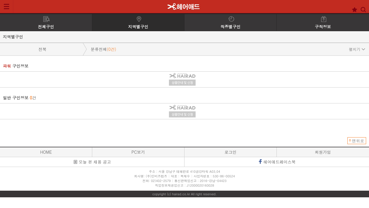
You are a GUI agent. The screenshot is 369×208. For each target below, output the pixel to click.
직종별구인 (231, 22)
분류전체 (228, 49)
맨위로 (358, 141)
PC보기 (138, 152)
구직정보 (323, 22)
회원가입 (323, 152)
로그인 (231, 152)
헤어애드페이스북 (277, 162)
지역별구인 (138, 22)
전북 (42, 49)
